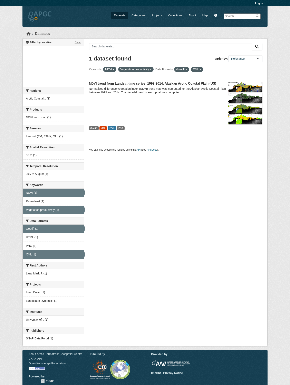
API (139, 149)
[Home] (29, 34)
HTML (112, 128)
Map (205, 15)
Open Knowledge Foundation (47, 363)
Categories (138, 15)
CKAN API (35, 358)
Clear (78, 42)
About (192, 15)
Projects (157, 15)
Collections (175, 15)
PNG (120, 128)
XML (103, 128)
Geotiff (93, 128)
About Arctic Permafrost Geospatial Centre (56, 354)
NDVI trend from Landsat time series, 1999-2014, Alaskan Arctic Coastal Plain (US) (152, 83)
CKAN (47, 381)
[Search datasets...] (170, 46)
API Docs (152, 149)
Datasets (119, 15)
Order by (221, 58)
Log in (259, 3)
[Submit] (257, 46)
